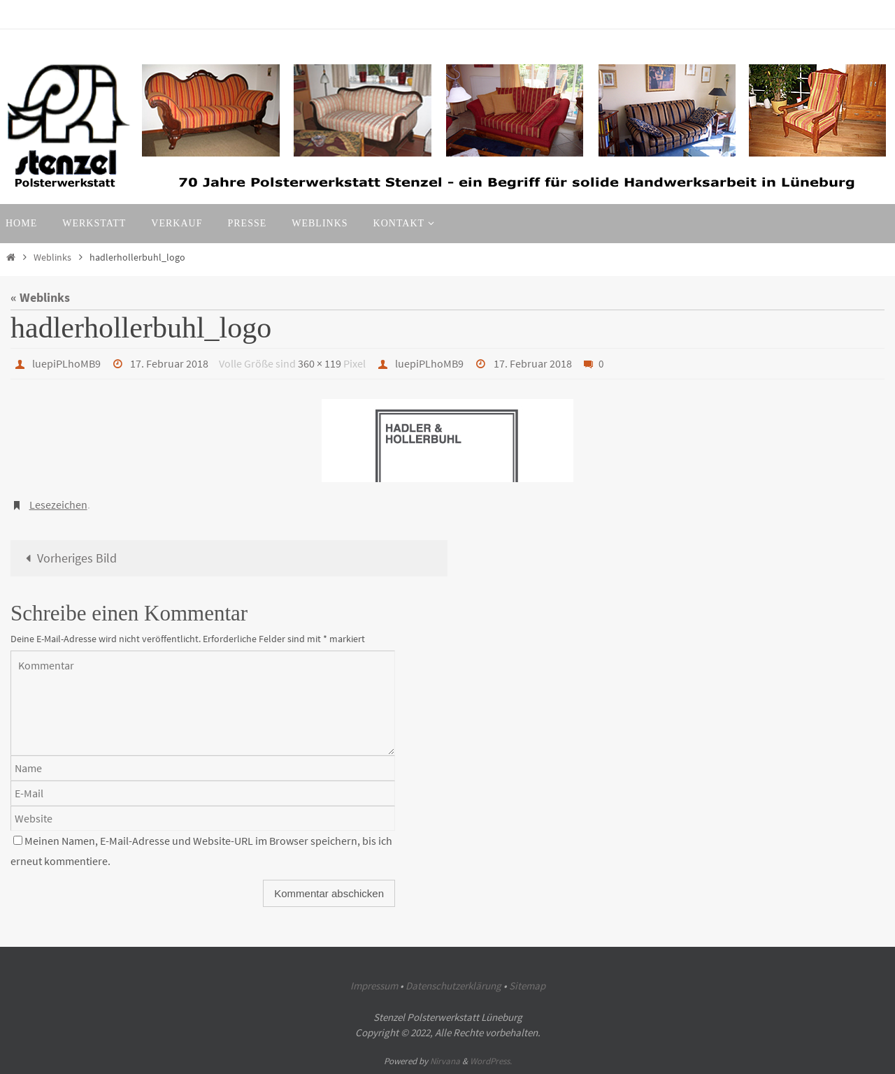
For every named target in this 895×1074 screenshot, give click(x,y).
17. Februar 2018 (169, 363)
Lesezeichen (58, 504)
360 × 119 (319, 363)
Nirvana (445, 1061)
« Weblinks (40, 297)
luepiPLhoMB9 (66, 363)
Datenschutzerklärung (453, 985)
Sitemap (527, 985)
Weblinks (52, 257)
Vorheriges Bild (68, 558)
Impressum (374, 985)
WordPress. (491, 1061)
